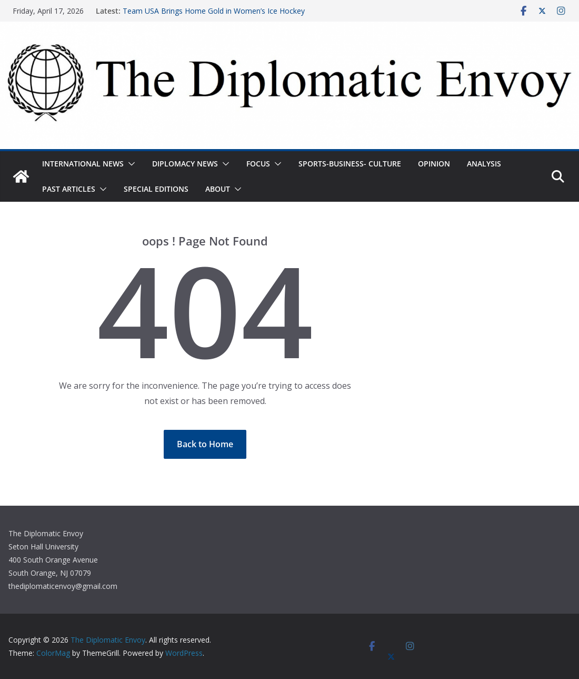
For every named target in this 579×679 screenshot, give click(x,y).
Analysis (484, 164)
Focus (258, 164)
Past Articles (68, 189)
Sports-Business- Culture (349, 164)
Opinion (434, 164)
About (217, 189)
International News (83, 164)
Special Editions (156, 189)
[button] (129, 163)
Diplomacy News (185, 164)
